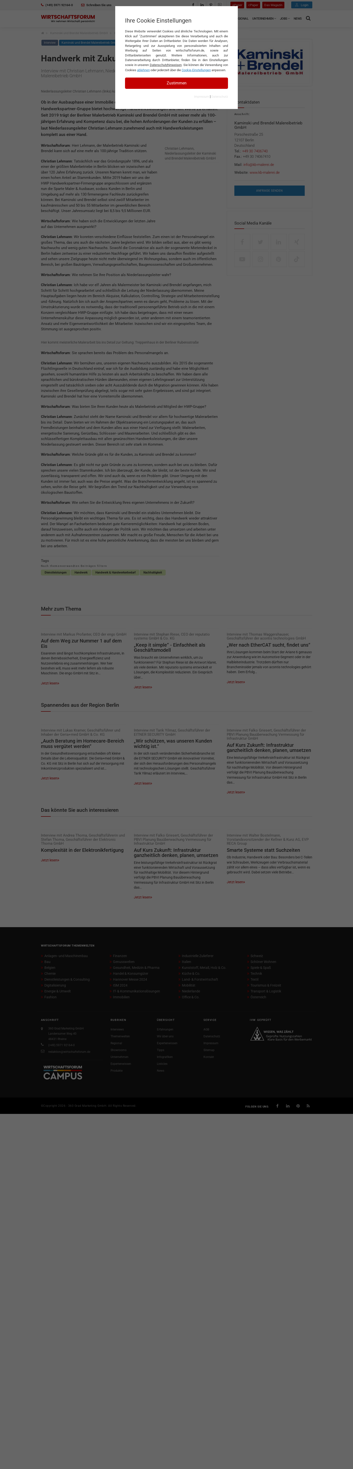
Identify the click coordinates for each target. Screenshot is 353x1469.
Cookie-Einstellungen (196, 70)
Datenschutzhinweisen (166, 65)
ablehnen (143, 70)
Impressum (201, 96)
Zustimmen (177, 83)
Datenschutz (219, 96)
